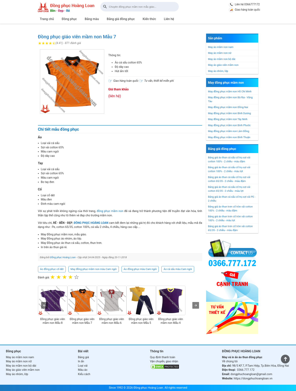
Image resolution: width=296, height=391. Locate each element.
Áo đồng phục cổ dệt (52, 269)
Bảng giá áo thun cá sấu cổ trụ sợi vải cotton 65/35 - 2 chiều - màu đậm (229, 179)
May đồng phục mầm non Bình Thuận (229, 137)
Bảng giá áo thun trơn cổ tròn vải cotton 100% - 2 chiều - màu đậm (230, 208)
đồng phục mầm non (110, 211)
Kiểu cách (84, 374)
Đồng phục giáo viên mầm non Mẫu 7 (77, 36)
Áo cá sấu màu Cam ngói (178, 269)
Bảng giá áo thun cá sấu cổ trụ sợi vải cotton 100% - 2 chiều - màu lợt (229, 169)
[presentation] (44, 305)
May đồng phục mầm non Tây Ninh (227, 119)
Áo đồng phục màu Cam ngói (140, 269)
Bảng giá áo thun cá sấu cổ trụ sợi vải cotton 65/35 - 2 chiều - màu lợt (229, 188)
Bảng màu (92, 19)
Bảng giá (83, 357)
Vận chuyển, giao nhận (164, 361)
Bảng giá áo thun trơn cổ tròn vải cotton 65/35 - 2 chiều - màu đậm (230, 228)
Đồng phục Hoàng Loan (63, 257)
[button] (72, 81)
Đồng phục (69, 19)
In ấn (81, 361)
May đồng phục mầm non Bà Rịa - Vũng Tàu (230, 99)
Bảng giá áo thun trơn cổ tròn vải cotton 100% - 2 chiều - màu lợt (230, 218)
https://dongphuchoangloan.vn (253, 378)
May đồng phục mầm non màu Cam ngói (94, 269)
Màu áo (82, 370)
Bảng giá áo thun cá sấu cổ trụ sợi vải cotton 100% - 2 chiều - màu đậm (229, 159)
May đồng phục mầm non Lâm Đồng (228, 131)
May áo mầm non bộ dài (221, 59)
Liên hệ (169, 19)
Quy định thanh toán (162, 357)
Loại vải (83, 365)
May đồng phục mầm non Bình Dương (229, 113)
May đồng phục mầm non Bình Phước (229, 125)
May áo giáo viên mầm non (223, 64)
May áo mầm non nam (220, 47)
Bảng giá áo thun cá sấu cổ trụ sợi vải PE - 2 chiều (231, 198)
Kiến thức (149, 19)
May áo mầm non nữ (219, 52)
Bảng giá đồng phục (121, 19)
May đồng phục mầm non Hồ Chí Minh (230, 91)
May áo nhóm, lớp (218, 71)
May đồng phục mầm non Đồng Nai (228, 107)
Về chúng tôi (230, 361)
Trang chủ (47, 19)
